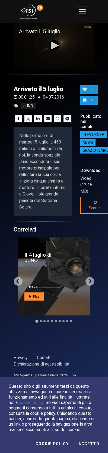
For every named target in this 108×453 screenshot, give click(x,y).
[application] (54, 46)
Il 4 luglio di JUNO (38, 257)
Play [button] (34, 296)
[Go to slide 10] (71, 321)
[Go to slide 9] (67, 321)
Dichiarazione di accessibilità (41, 364)
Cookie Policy (52, 444)
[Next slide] (89, 281)
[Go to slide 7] (60, 321)
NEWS (88, 142)
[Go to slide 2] (41, 321)
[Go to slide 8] (63, 321)
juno (28, 106)
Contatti (44, 357)
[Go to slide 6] (56, 321)
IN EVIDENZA (93, 134)
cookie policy (31, 402)
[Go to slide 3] (44, 321)
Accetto (88, 444)
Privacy (21, 357)
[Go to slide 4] (48, 321)
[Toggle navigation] (82, 11)
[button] (54, 45)
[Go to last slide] (18, 281)
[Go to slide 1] (36, 321)
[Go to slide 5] (52, 321)
